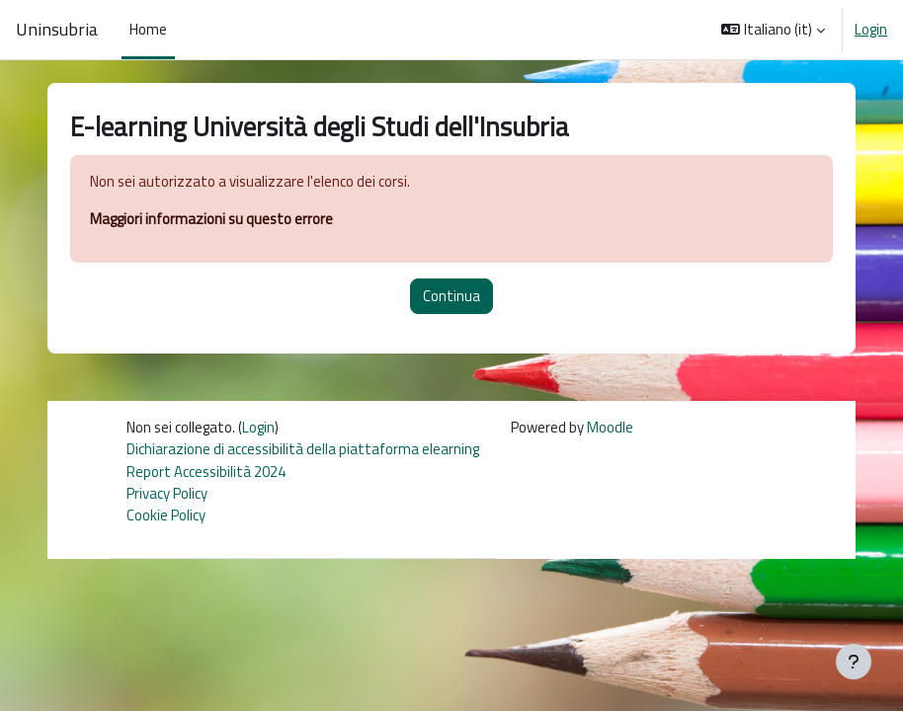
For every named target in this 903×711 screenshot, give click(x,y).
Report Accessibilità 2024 (206, 471)
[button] (773, 29)
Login (871, 29)
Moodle (610, 427)
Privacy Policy (166, 493)
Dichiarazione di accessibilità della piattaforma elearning (302, 448)
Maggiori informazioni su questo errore (211, 218)
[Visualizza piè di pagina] (853, 661)
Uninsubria (57, 29)
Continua (451, 295)
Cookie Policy (165, 515)
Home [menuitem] (148, 29)
